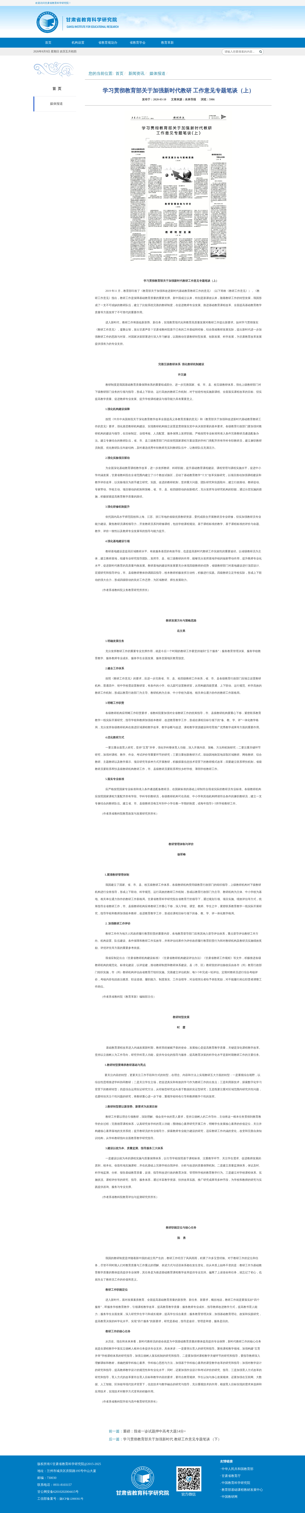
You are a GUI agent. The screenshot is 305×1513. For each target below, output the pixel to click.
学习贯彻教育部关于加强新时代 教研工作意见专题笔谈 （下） (172, 1439)
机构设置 (78, 42)
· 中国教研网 (228, 1496)
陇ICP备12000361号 (71, 1498)
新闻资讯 (136, 73)
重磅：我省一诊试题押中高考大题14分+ (154, 1431)
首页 (48, 42)
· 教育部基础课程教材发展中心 (241, 1489)
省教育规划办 (107, 42)
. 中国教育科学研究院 (235, 1482)
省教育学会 (138, 42)
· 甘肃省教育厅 (230, 1475)
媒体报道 (56, 103)
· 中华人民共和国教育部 (236, 1469)
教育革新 (167, 42)
